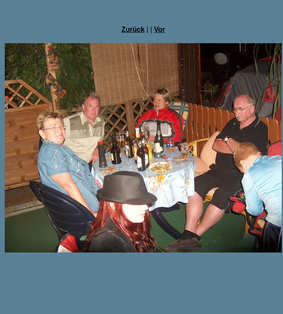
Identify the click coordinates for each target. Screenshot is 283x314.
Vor (159, 29)
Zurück (132, 29)
